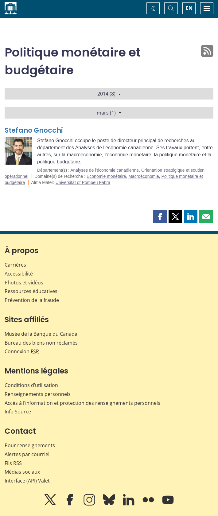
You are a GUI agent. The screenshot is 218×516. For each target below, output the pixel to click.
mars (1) (109, 112)
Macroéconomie (143, 176)
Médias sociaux (22, 471)
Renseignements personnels (38, 394)
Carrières (15, 264)
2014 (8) (109, 93)
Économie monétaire (106, 176)
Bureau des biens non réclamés (41, 342)
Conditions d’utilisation (31, 385)
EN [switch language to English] (189, 8)
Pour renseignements (30, 445)
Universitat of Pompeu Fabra (83, 182)
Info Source (18, 411)
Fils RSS (13, 463)
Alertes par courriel (27, 454)
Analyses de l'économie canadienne (104, 170)
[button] (160, 216)
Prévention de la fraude (32, 300)
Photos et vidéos (24, 282)
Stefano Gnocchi (34, 130)
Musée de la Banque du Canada (41, 333)
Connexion (22, 351)
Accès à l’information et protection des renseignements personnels (82, 403)
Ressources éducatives (31, 291)
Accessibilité (19, 273)
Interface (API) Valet (27, 480)
